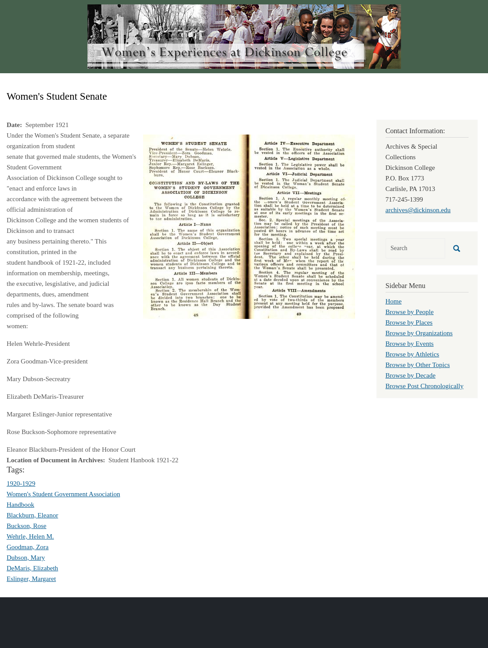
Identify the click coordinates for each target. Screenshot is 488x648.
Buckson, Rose (26, 525)
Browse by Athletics (412, 354)
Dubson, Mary (26, 557)
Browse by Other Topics (418, 364)
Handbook (20, 504)
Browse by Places (409, 322)
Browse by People (410, 311)
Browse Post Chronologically (425, 386)
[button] (249, 225)
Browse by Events (410, 343)
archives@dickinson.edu (418, 210)
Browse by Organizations (419, 333)
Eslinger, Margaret (31, 578)
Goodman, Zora (28, 547)
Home (394, 301)
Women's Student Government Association (63, 494)
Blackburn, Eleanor (32, 515)
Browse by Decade (410, 375)
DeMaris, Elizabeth (32, 568)
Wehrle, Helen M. (30, 536)
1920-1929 (21, 483)
